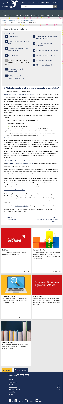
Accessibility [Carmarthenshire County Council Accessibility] (12, 392)
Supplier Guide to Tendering (28, 20)
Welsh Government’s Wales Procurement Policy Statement (19, 94)
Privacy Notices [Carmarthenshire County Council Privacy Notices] (13, 387)
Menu (3, 12)
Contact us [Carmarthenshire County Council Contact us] (11, 379)
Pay (16, 15)
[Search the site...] (37, 6)
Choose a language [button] (28, 2)
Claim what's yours (44, 15)
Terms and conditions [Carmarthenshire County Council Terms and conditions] (14, 389)
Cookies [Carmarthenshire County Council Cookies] (11, 394)
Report (34, 15)
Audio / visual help (43, 2)
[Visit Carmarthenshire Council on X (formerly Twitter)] (10, 400)
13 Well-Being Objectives (21, 206)
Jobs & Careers (56, 15)
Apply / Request (25, 15)
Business (4, 20)
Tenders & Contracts (14, 20)
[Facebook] (19, 400)
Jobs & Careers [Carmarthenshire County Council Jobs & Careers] (13, 382)
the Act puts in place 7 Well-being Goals (14, 190)
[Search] (55, 6)
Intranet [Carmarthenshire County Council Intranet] (11, 384)
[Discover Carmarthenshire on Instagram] (29, 400)
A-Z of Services (56, 3)
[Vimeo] (39, 400)
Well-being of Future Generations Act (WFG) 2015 (19, 163)
